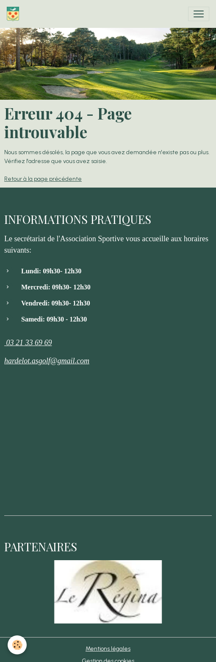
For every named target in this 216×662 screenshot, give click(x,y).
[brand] (14, 14)
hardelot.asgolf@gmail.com (46, 361)
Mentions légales (108, 648)
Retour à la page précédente (43, 179)
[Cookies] (17, 644)
